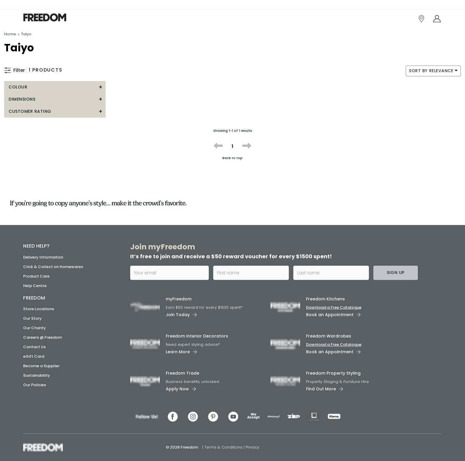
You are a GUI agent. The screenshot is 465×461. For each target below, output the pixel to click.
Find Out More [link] (321, 389)
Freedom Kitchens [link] (325, 299)
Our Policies (34, 385)
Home (10, 34)
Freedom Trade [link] (182, 373)
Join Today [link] (178, 315)
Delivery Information (43, 257)
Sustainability (36, 375)
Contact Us (34, 347)
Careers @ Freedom (42, 337)
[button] (55, 87)
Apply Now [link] (177, 389)
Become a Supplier (41, 366)
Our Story (32, 318)
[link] (49, 17)
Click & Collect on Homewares (53, 267)
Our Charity (34, 328)
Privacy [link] (252, 447)
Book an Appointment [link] (329, 315)
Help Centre (35, 286)
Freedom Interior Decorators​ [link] (197, 336)
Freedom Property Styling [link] (333, 373)
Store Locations (38, 309)
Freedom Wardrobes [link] (328, 336)
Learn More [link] (178, 352)
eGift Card (33, 356)
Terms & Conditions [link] (223, 447)
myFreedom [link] (179, 299)
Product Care (36, 276)
